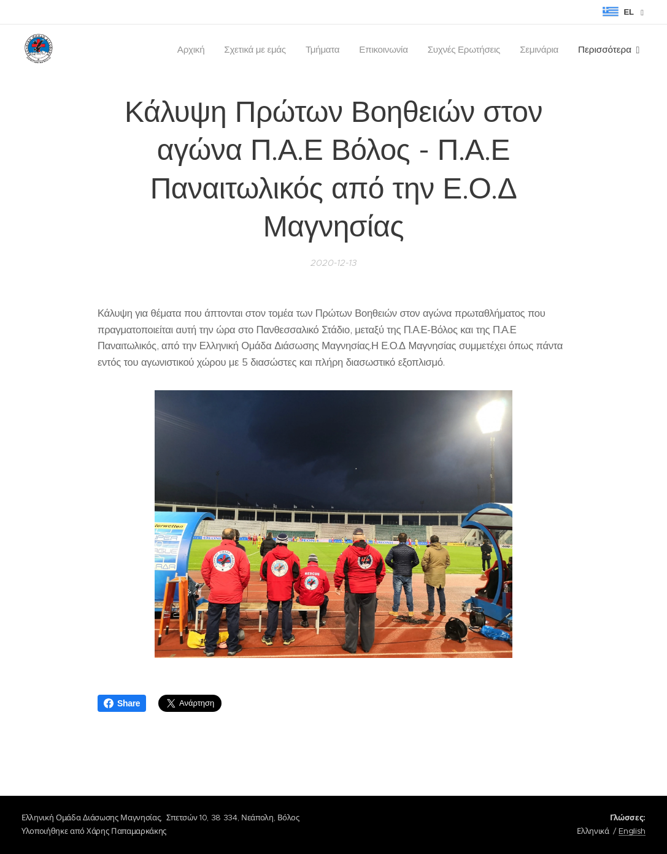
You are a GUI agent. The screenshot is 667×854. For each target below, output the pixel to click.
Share (122, 703)
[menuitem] (183, 49)
